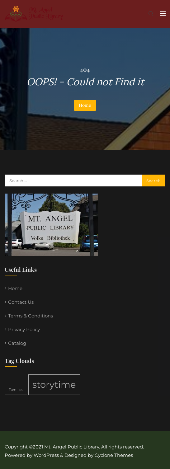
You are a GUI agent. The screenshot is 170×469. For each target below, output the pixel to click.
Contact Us (21, 302)
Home (85, 105)
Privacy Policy (24, 329)
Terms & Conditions (30, 316)
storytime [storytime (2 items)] (54, 384)
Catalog (17, 343)
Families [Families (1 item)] (16, 390)
